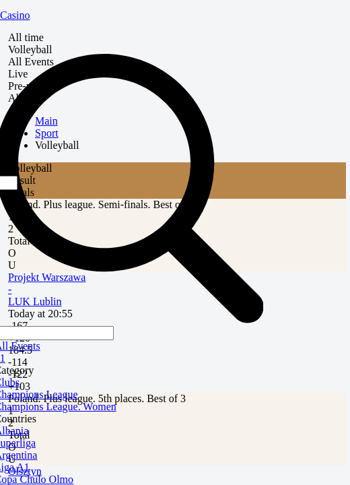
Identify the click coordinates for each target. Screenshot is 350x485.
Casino (15, 15)
